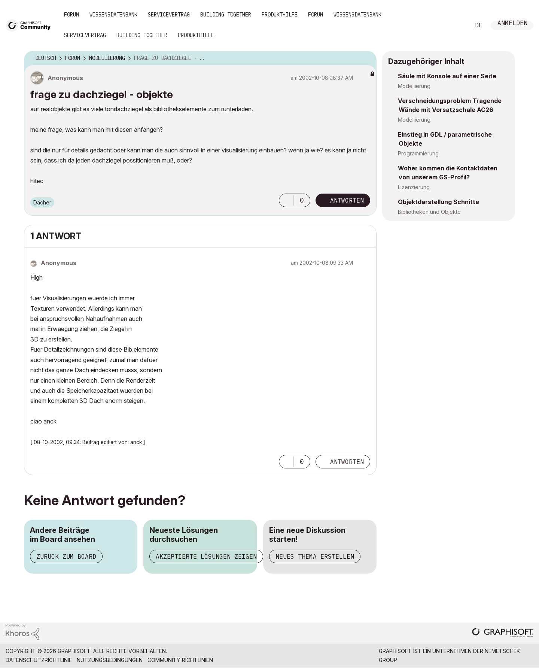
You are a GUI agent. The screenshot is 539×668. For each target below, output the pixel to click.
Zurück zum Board (66, 556)
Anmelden (512, 24)
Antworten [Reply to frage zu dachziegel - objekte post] (347, 200)
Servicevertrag (169, 14)
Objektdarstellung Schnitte (438, 202)
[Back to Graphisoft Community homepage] (31, 25)
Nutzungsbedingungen (110, 660)
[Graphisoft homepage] (502, 633)
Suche (456, 25)
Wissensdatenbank (113, 14)
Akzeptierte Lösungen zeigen (206, 556)
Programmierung (418, 153)
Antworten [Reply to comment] (347, 461)
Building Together (225, 14)
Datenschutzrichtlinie (39, 660)
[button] (286, 200)
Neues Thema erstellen (314, 556)
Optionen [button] (366, 58)
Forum (71, 14)
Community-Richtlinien (180, 660)
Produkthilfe (280, 14)
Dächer (42, 202)
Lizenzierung (414, 187)
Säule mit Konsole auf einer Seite (447, 76)
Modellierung (414, 86)
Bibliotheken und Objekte (429, 212)
